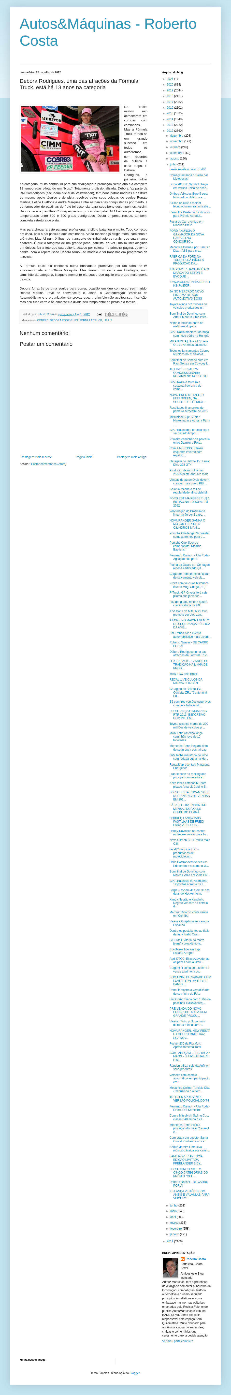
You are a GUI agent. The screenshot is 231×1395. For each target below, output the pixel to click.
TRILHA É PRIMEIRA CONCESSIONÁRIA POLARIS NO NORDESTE (189, 372)
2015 (170, 113)
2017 (170, 102)
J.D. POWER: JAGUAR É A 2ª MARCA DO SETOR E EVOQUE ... (189, 273)
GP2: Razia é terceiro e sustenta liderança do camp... (185, 385)
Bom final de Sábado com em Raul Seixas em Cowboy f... (189, 361)
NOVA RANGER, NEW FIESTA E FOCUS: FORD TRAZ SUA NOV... (190, 1034)
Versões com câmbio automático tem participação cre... (190, 1078)
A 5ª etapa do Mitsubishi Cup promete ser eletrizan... (188, 613)
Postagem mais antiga (131, 457)
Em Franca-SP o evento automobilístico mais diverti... (190, 634)
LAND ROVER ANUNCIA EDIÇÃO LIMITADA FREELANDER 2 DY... (186, 1160)
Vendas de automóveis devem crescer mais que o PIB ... (189, 481)
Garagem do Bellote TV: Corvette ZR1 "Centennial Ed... (188, 692)
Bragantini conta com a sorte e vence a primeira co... (190, 969)
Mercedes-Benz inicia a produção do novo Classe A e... (189, 1128)
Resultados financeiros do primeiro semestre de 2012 (189, 409)
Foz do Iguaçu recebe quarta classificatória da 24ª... (188, 603)
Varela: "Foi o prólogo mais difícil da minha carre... (187, 1023)
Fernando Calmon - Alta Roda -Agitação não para (190, 557)
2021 (170, 79)
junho (174, 1205)
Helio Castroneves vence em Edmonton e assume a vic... (190, 863)
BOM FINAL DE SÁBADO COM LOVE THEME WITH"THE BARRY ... (190, 980)
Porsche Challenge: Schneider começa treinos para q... (189, 535)
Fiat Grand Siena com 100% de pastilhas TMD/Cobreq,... (190, 1001)
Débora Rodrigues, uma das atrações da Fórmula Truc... (189, 653)
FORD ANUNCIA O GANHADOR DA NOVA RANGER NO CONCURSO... (187, 236)
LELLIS (107, 320)
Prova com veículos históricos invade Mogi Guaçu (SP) (189, 584)
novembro (177, 141)
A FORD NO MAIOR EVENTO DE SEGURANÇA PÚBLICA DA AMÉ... (190, 624)
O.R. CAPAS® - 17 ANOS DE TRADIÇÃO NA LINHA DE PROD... (189, 664)
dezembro (177, 135)
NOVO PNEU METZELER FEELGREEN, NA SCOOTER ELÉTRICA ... (188, 398)
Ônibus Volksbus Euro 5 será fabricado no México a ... (189, 195)
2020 (170, 84)
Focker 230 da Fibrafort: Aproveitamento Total (185, 1045)
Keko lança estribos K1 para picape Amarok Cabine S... (189, 784)
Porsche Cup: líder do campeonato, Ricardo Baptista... (185, 546)
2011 (170, 1241)
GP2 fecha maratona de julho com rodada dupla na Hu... (189, 757)
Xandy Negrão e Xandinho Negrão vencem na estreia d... (189, 903)
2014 (170, 119)
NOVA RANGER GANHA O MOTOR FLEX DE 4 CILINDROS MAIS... (187, 524)
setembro (176, 153)
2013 (170, 125)
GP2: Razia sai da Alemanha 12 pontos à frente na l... (188, 882)
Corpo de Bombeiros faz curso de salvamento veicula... (189, 575)
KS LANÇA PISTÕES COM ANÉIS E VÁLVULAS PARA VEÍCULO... (189, 1195)
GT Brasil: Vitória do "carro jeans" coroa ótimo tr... (187, 941)
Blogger (135, 1373)
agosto (175, 158)
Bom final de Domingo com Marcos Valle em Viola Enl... (190, 873)
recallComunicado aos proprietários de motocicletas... (184, 853)
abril (173, 1217)
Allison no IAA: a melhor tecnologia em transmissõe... (190, 204)
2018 (170, 96)
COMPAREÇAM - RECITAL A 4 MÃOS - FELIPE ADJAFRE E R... (190, 1056)
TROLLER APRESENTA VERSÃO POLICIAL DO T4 (189, 1098)
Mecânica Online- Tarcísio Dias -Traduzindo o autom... (190, 1089)
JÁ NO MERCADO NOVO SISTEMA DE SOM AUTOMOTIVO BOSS (187, 295)
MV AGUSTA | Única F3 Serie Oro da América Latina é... (189, 343)
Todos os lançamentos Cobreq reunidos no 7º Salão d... (189, 352)
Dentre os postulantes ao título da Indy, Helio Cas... (190, 932)
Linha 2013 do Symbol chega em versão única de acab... (189, 186)
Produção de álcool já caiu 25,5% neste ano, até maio (189, 472)
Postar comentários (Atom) (48, 464)
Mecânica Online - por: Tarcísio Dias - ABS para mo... (190, 249)
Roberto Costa (196, 1259)
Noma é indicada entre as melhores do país (186, 324)
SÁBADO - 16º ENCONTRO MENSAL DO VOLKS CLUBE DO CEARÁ (188, 808)
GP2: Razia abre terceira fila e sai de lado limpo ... (189, 431)
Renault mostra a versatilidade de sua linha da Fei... (189, 991)
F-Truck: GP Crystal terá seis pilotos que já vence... (188, 594)
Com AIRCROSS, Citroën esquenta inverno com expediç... (186, 452)
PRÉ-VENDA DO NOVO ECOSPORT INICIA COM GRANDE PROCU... (188, 1012)
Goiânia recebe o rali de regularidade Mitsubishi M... (189, 490)
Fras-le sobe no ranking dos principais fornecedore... (188, 775)
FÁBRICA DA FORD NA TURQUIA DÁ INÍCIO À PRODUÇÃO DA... (187, 260)
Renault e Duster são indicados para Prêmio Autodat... (190, 214)
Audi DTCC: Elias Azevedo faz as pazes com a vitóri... (189, 960)
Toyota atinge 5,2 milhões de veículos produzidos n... (188, 306)
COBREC (42, 320)
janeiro (175, 1234)
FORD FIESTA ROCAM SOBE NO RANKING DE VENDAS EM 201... (190, 796)
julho (173, 164)
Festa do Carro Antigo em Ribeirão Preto (186, 223)
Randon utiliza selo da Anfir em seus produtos (190, 1067)
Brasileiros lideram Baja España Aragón (185, 951)
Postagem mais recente (36, 457)
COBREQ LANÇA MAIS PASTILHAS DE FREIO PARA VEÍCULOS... (187, 821)
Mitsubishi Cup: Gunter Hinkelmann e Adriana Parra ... (190, 420)
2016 (170, 107)
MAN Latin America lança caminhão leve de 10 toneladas (186, 736)
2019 (170, 90)
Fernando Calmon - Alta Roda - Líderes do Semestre (190, 1108)
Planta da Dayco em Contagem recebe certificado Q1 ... (190, 566)
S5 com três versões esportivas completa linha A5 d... (190, 703)
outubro (175, 147)
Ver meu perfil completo (177, 1341)
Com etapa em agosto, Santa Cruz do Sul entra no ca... (189, 1139)
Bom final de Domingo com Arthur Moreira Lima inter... (189, 315)
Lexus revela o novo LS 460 (188, 169)
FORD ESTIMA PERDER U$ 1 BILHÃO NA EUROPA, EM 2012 (190, 502)
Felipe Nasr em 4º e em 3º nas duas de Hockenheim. (190, 891)
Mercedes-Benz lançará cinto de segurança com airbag (189, 747)
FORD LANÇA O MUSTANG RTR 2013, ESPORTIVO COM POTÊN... (188, 714)
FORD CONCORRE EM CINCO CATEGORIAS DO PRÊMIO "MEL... (189, 1172)
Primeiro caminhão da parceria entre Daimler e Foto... (190, 440)
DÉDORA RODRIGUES (64, 320)
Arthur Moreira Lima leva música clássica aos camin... (190, 1148)
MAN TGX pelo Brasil (184, 674)
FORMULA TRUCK (90, 320)
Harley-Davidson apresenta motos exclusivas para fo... (189, 832)
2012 (170, 130)
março (174, 1222)
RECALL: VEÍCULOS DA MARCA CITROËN (186, 681)
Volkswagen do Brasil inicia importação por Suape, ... (188, 512)
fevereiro (176, 1228)
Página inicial (84, 457)
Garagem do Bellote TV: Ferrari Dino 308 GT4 (190, 463)
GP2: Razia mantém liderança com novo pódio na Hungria (189, 333)
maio (173, 1211)
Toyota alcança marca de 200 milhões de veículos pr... (189, 725)
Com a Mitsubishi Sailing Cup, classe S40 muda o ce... (189, 1117)
